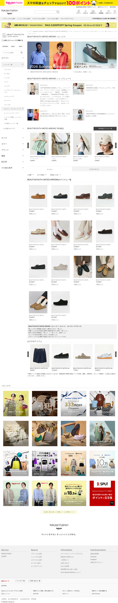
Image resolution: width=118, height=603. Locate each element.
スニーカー (7, 69)
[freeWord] (12, 52)
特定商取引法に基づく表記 (69, 568)
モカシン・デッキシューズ (12, 109)
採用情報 (33, 597)
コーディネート (94, 169)
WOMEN (5, 46)
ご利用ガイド (65, 558)
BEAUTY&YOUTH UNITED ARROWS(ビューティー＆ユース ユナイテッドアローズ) (70, 31)
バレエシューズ (9, 96)
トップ (29, 31)
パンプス (7, 86)
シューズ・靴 (7, 64)
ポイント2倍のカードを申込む (71, 589)
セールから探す (36, 562)
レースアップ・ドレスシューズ (12, 91)
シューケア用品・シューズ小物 (12, 118)
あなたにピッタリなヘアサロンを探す (12, 589)
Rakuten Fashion (38, 31)
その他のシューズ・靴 (11, 123)
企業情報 (3, 597)
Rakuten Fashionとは (67, 555)
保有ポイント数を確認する (99, 589)
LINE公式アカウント (96, 561)
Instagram (93, 558)
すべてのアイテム (36, 565)
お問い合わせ (65, 562)
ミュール (7, 78)
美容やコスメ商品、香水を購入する (43, 589)
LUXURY (3, 555)
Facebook (93, 555)
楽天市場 (112, 7)
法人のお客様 (65, 565)
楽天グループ (102, 7)
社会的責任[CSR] (24, 597)
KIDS (20, 46)
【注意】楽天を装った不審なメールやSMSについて (59, 510)
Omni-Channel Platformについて (71, 571)
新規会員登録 (94, 552)
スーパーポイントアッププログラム (72, 552)
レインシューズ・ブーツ (11, 113)
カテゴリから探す (36, 558)
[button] (39, 149)
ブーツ (6, 82)
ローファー (7, 100)
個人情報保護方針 (13, 597)
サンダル (7, 73)
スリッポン (7, 105)
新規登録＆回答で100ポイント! (86, 7)
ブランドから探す (36, 552)
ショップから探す (36, 555)
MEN (13, 46)
